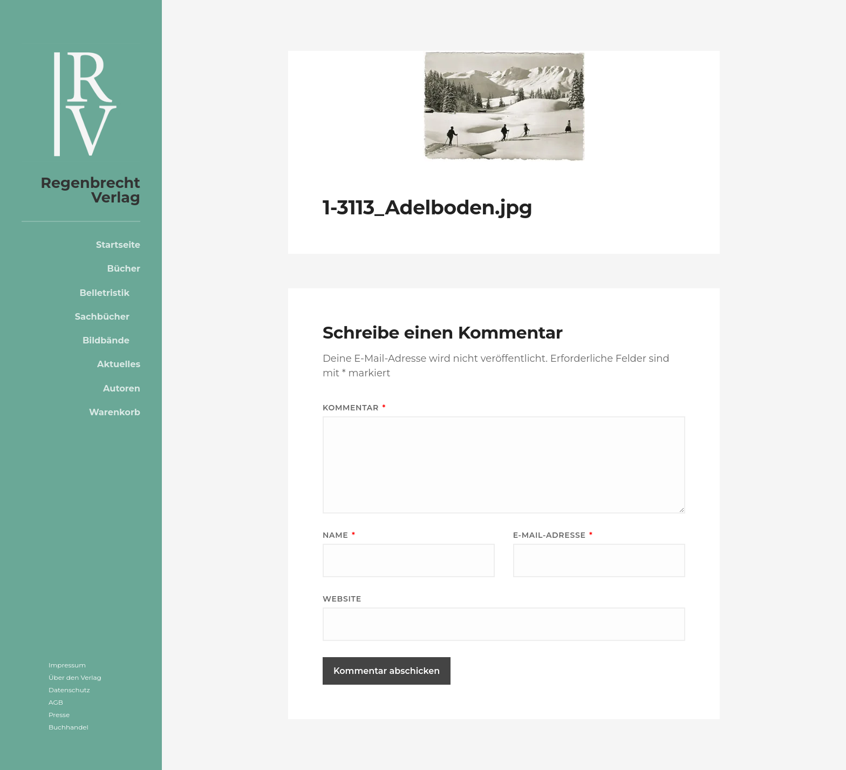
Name (339, 535)
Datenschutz (69, 690)
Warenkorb (114, 412)
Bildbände (106, 340)
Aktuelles (118, 364)
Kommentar (354, 408)
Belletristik (104, 292)
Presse (59, 715)
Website (342, 599)
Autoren (121, 388)
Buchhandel (68, 727)
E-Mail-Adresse (553, 535)
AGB (56, 702)
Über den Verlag (75, 677)
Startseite (118, 244)
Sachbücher (102, 316)
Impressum (67, 665)
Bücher (123, 268)
